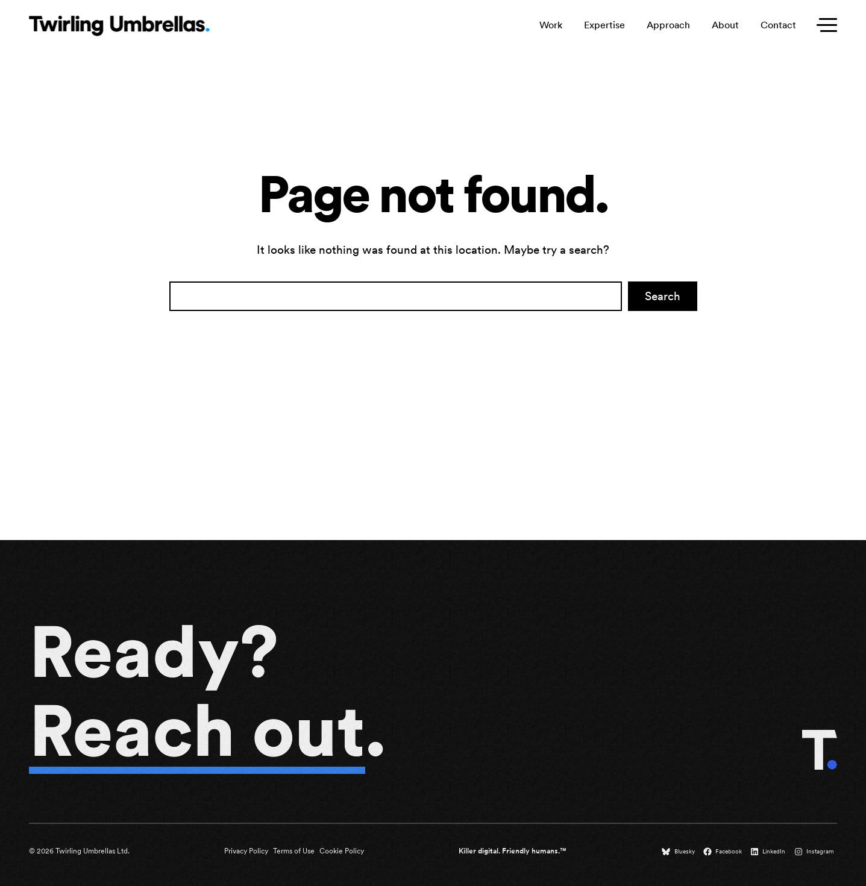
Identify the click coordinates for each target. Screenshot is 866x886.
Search (662, 296)
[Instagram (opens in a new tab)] (815, 851)
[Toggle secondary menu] (824, 25)
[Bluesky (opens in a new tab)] (679, 851)
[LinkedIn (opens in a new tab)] (769, 851)
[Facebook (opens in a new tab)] (724, 851)
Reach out (197, 730)
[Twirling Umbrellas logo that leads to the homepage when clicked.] (119, 26)
